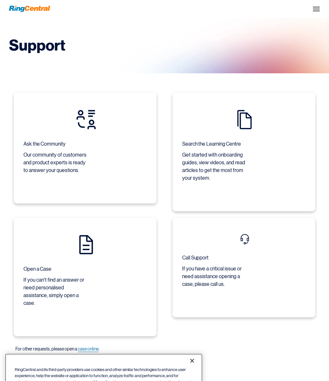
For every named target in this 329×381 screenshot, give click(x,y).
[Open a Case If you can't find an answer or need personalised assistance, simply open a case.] (85, 273)
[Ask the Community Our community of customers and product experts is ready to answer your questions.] (85, 144)
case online (88, 348)
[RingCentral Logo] (29, 9)
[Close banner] (192, 366)
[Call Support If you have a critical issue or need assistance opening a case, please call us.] (244, 263)
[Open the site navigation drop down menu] (316, 9)
